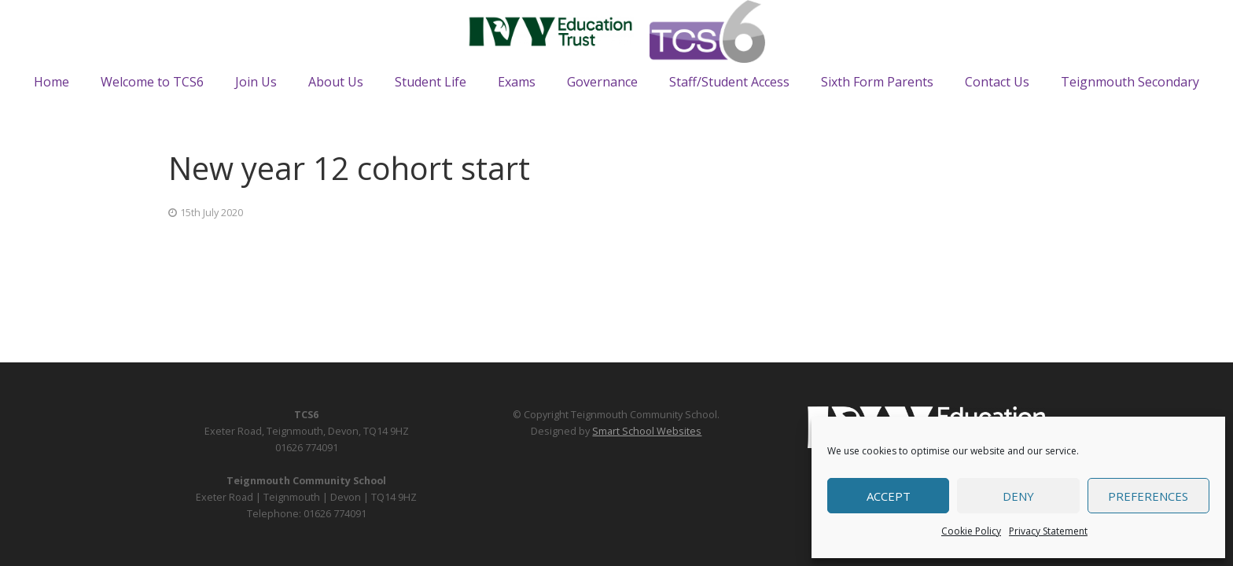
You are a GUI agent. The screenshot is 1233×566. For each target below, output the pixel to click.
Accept (889, 496)
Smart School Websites (646, 431)
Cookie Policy (971, 531)
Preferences (1148, 496)
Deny (1018, 496)
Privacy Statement (1048, 531)
